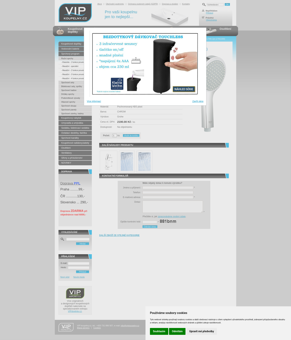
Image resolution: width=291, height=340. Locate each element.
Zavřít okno (197, 101)
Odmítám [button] (177, 331)
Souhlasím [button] (159, 331)
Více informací (94, 101)
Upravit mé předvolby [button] (201, 331)
